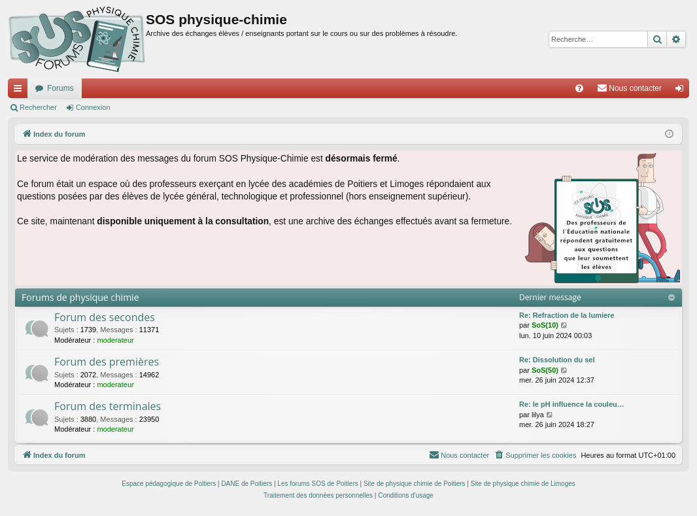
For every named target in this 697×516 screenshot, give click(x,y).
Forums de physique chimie (80, 297)
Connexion (93, 107)
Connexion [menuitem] (682, 91)
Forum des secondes (104, 317)
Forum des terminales (107, 406)
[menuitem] (579, 88)
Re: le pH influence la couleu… (571, 404)
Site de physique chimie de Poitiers (415, 483)
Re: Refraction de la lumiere (567, 315)
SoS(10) (545, 325)
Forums (60, 88)
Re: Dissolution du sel (557, 360)
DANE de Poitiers (246, 483)
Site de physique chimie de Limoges (523, 483)
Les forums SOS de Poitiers (317, 483)
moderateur (115, 340)
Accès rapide (20, 91)
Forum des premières (106, 361)
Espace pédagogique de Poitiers (169, 483)
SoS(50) (545, 370)
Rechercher (38, 107)
